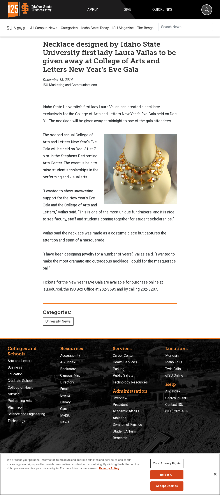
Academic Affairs (126, 411)
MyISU (65, 415)
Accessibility (70, 355)
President (120, 405)
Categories (69, 28)
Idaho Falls (173, 362)
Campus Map (70, 375)
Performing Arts (20, 401)
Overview (120, 398)
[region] (110, 474)
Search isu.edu (176, 398)
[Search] (206, 10)
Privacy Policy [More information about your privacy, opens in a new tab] (109, 468)
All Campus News (43, 28)
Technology (16, 421)
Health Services (125, 362)
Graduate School (20, 381)
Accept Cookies (167, 486)
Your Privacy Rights (167, 463)
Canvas (65, 409)
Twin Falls (173, 369)
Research (120, 438)
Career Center (123, 355)
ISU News (15, 27)
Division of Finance (127, 424)
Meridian (172, 355)
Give (127, 9)
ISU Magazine (123, 28)
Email (64, 389)
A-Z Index (67, 362)
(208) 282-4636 (177, 411)
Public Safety (123, 375)
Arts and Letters (20, 361)
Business (15, 367)
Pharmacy (15, 407)
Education (15, 374)
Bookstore (68, 369)
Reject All (166, 474)
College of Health (21, 387)
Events (65, 395)
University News (58, 321)
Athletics (119, 418)
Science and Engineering (26, 414)
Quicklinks (162, 9)
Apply (92, 9)
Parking (118, 369)
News (64, 422)
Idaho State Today (95, 28)
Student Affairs (124, 431)
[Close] (215, 474)
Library (65, 402)
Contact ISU (174, 405)
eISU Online (174, 375)
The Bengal (145, 28)
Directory (67, 382)
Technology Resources (130, 382)
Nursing (13, 394)
